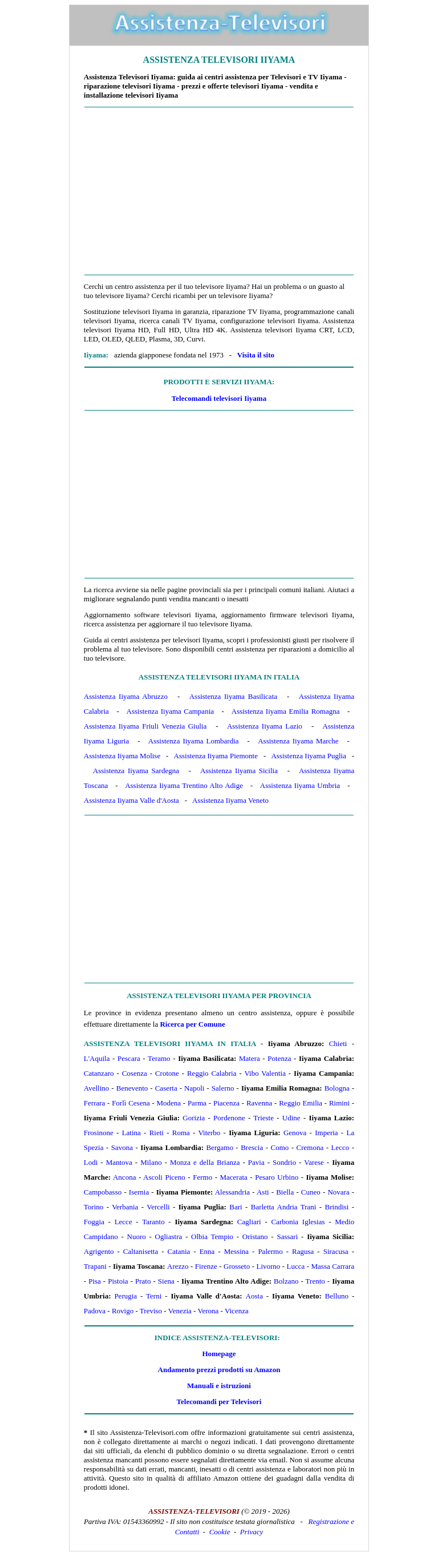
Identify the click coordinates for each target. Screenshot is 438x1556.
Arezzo (178, 1266)
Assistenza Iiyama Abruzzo (126, 696)
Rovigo (122, 1310)
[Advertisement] (219, 191)
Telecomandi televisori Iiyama (219, 398)
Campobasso (102, 1192)
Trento (315, 1281)
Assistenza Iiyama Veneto (230, 800)
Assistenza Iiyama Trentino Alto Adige (184, 785)
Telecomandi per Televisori (219, 1401)
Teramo (159, 1058)
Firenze (206, 1266)
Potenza (279, 1058)
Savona (122, 1147)
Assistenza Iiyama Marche (298, 741)
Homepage (219, 1353)
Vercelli (158, 1207)
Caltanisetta (140, 1251)
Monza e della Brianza (205, 1162)
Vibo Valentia (265, 1073)
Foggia (94, 1221)
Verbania (125, 1207)
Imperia (326, 1132)
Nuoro (136, 1236)
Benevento (132, 1088)
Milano (151, 1162)
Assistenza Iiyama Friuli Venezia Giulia (145, 726)
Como (279, 1147)
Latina (131, 1132)
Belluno (336, 1296)
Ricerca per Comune (192, 1024)
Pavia (256, 1162)
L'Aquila (97, 1058)
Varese (314, 1162)
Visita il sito (255, 355)
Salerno (223, 1088)
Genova (294, 1132)
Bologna (337, 1088)
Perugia (125, 1296)
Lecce (123, 1221)
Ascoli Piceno (164, 1177)
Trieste (263, 1117)
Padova (95, 1310)
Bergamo (219, 1147)
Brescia (252, 1147)
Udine (291, 1117)
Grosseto (237, 1266)
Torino (93, 1207)
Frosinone (98, 1132)
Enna (207, 1251)
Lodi (91, 1162)
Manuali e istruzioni (219, 1385)
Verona (207, 1310)
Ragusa (303, 1251)
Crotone (167, 1073)
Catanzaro (99, 1073)
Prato (143, 1281)
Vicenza (237, 1310)
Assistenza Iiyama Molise (122, 755)
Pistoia (118, 1281)
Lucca (296, 1266)
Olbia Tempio (212, 1236)
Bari (235, 1207)
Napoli (194, 1088)
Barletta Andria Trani (284, 1207)
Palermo (270, 1251)
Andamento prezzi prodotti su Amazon (219, 1369)
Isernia (139, 1192)
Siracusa (335, 1251)
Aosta (254, 1296)
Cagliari (249, 1221)
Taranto (153, 1221)
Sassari (287, 1236)
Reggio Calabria (212, 1073)
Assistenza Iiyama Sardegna (136, 770)
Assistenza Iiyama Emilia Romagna (286, 711)
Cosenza (134, 1073)
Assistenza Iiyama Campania (170, 711)
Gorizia (193, 1117)
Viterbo (209, 1132)
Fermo (202, 1177)
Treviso (151, 1310)
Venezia (180, 1310)
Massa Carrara (333, 1266)
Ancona (124, 1177)
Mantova (119, 1162)
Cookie (219, 1531)
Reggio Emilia (300, 1103)
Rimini (339, 1103)
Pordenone (229, 1117)
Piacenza (226, 1103)
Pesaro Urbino (276, 1177)
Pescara (128, 1058)
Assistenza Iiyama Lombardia (193, 741)
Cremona (310, 1147)
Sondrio (284, 1162)
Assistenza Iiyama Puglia (308, 755)
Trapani (95, 1266)
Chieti (338, 1043)
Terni (153, 1296)
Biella (285, 1192)
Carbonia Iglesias (298, 1221)
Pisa (94, 1281)
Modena (168, 1103)
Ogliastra (168, 1236)
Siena (166, 1281)
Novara (338, 1192)
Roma (181, 1132)
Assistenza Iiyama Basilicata (233, 696)
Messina (236, 1251)
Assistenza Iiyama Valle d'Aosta (131, 800)
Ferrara (95, 1103)
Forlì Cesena (131, 1103)
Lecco (340, 1147)
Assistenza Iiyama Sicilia (239, 770)
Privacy (251, 1531)
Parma (197, 1103)
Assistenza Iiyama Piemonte (216, 755)
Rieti (156, 1132)
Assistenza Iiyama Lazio (264, 726)
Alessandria (232, 1192)
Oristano (255, 1236)
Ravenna (259, 1103)
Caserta (166, 1088)
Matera (249, 1058)
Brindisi (337, 1207)
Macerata (233, 1177)
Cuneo (311, 1192)
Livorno (268, 1266)
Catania (179, 1251)
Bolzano (286, 1281)
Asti (263, 1192)
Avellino (97, 1088)
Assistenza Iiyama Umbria (300, 785)
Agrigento (99, 1251)
